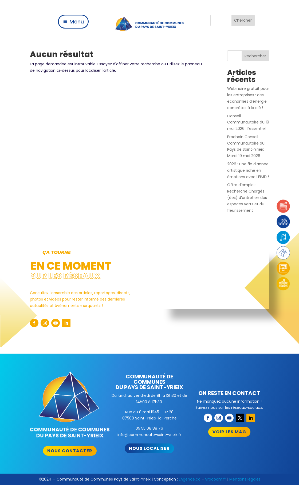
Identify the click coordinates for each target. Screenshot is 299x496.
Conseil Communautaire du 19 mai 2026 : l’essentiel (248, 122)
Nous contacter (69, 451)
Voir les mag (229, 432)
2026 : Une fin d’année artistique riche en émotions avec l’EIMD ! (248, 170)
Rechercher (255, 56)
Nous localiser (149, 448)
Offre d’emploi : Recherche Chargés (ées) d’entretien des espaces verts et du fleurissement (247, 197)
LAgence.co (189, 479)
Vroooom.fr (215, 479)
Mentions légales (245, 479)
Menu (76, 21)
